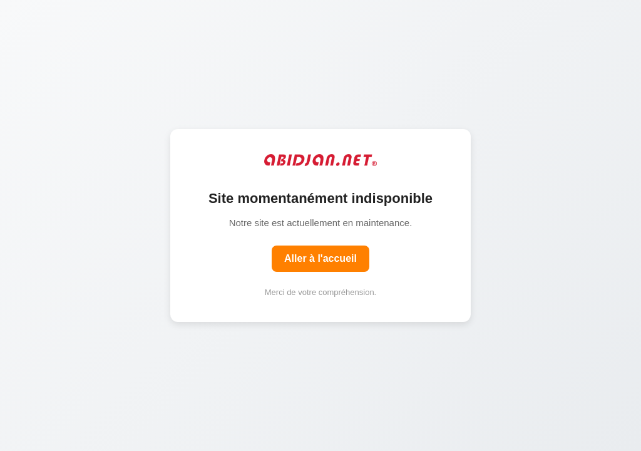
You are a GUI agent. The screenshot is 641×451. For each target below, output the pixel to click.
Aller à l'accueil (320, 258)
